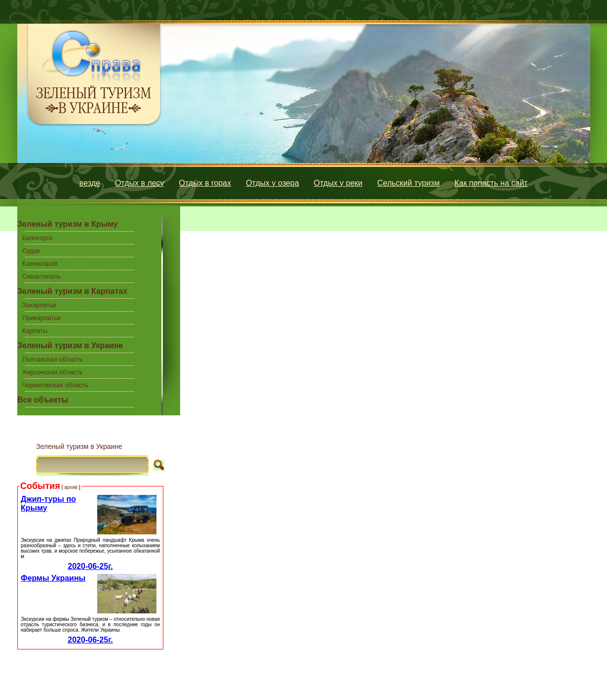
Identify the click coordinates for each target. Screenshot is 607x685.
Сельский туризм (409, 183)
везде (89, 183)
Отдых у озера (272, 183)
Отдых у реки (338, 183)
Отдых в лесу (139, 183)
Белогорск (37, 238)
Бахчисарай (39, 263)
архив (70, 487)
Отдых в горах (205, 183)
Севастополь (41, 276)
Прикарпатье (41, 318)
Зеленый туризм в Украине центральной (70, 347)
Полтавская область (52, 359)
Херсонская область (52, 372)
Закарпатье (39, 305)
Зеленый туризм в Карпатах (72, 291)
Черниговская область (55, 385)
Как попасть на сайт (491, 183)
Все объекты (42, 400)
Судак (31, 250)
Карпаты (34, 330)
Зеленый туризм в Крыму (67, 224)
